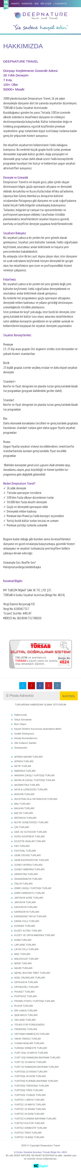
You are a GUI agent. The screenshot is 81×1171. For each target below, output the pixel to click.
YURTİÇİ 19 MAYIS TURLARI (30, 1104)
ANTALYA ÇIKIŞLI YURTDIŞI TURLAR (34, 780)
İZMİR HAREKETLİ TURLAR (29, 893)
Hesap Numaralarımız (25, 738)
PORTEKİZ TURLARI (25, 996)
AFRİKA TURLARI (23, 761)
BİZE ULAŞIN (46, 3)
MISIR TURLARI (23, 963)
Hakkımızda (20, 714)
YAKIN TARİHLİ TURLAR (27, 1038)
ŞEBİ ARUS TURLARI (26, 1015)
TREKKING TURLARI (25, 1029)
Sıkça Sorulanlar (23, 719)
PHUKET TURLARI (24, 991)
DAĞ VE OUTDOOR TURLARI (30, 832)
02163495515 (61, 3)
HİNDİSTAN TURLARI (26, 874)
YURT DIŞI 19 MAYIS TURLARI (31, 1052)
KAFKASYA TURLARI (25, 907)
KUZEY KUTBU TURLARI (28, 930)
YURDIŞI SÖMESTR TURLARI (30, 1048)
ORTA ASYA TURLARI (26, 982)
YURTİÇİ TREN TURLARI (28, 1132)
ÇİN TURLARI (21, 827)
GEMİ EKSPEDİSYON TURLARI (31, 860)
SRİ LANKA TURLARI (25, 1010)
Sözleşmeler (20, 747)
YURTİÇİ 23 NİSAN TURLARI (30, 1109)
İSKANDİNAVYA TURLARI (28, 879)
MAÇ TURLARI (22, 954)
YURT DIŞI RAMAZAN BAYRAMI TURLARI (37, 1057)
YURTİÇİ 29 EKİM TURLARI (29, 1114)
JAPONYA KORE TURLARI (28, 897)
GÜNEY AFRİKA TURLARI (28, 865)
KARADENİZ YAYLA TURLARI (30, 916)
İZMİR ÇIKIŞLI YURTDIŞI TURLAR (32, 888)
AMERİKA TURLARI (25, 771)
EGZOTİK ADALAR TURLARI (30, 841)
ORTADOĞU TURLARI (26, 987)
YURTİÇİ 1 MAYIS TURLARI (29, 1099)
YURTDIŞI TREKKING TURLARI (31, 1085)
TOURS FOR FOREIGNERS (29, 1024)
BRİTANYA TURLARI (25, 818)
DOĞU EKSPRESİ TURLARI (29, 836)
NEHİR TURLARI (23, 968)
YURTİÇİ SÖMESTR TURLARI (30, 1128)
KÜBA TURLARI (22, 940)
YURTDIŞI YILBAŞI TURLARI (30, 1095)
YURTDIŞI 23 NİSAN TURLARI (30, 1071)
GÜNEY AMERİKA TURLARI (29, 869)
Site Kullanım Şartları (25, 743)
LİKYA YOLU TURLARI (26, 949)
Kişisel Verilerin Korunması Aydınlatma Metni (37, 729)
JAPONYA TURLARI (25, 902)
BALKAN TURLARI (24, 808)
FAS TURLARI (22, 846)
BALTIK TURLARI (23, 813)
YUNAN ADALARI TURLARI (29, 1043)
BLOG (36, 3)
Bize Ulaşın (20, 724)
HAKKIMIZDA (27, 3)
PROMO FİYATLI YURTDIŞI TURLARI (34, 1001)
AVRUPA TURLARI (24, 794)
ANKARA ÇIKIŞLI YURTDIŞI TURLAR (34, 775)
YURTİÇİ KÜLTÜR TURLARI (29, 1123)
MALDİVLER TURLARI (26, 959)
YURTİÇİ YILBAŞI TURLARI (29, 1137)
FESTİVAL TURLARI (25, 850)
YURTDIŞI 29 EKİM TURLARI (30, 1076)
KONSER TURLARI (24, 926)
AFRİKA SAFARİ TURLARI (28, 756)
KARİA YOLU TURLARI (26, 921)
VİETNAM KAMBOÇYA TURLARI (31, 1034)
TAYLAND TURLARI (25, 1020)
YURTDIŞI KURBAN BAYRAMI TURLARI (36, 1081)
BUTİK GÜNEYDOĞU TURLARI (31, 822)
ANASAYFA (15, 3)
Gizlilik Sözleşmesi (24, 733)
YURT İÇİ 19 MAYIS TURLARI (30, 1062)
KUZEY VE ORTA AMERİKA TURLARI (34, 935)
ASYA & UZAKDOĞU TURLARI (31, 789)
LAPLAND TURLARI (25, 944)
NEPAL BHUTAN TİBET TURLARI (32, 973)
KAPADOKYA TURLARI (26, 912)
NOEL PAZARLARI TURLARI (29, 977)
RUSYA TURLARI (23, 1005)
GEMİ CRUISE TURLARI (27, 855)
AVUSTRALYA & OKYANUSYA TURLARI (35, 799)
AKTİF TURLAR (22, 766)
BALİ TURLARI (22, 803)
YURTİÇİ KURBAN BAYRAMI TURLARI (35, 1118)
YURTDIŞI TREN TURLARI (28, 1090)
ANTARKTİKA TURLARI (27, 785)
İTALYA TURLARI (23, 883)
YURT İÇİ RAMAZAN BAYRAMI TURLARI (36, 1067)
